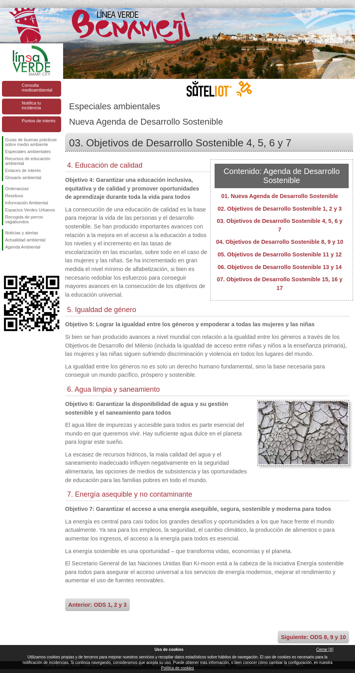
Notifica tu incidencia (31, 105)
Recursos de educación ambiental (27, 161)
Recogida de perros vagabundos (24, 219)
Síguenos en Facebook (6, 263)
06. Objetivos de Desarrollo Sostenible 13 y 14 (280, 267)
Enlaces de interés (23, 170)
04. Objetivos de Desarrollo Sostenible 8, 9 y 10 (279, 242)
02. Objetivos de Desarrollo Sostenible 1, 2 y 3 (280, 209)
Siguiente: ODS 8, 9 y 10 (313, 637)
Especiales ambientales (28, 151)
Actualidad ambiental (25, 239)
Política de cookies (177, 668)
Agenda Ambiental (22, 247)
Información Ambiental (26, 202)
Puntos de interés (39, 120)
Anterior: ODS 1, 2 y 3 (97, 605)
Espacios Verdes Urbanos (30, 210)
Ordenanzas (17, 188)
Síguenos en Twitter (19, 263)
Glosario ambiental (23, 177)
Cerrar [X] (324, 649)
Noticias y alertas (21, 232)
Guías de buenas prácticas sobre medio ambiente (31, 142)
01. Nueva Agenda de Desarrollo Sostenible (279, 196)
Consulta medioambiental (37, 87)
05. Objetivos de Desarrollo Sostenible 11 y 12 (280, 254)
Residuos (14, 195)
